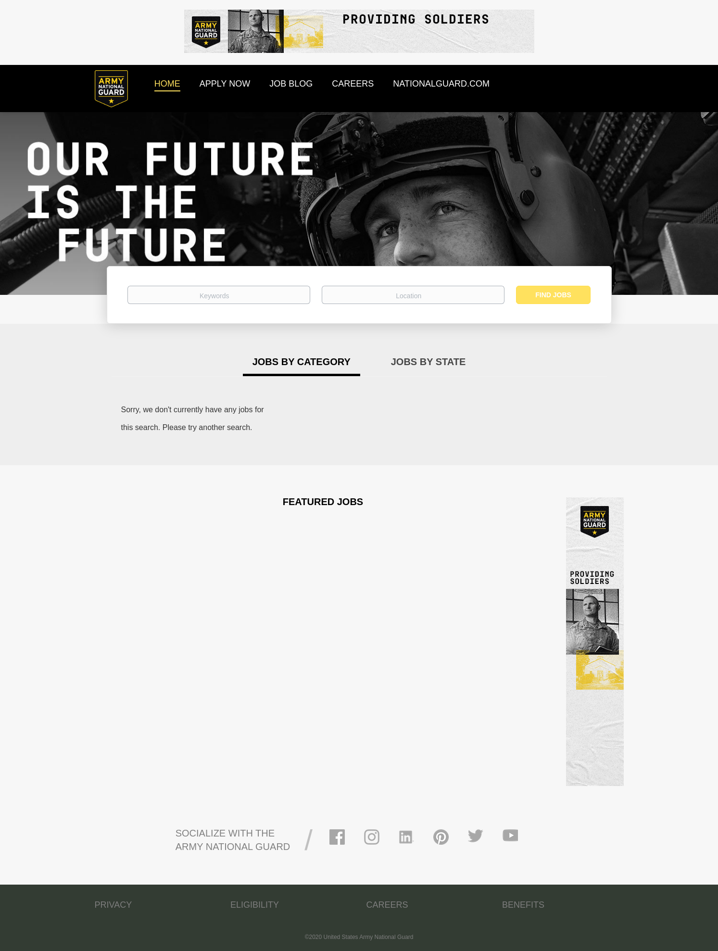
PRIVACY (113, 905)
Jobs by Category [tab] (301, 361)
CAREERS (387, 905)
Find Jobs (553, 295)
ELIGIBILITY (254, 905)
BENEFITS (523, 905)
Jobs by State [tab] (428, 361)
